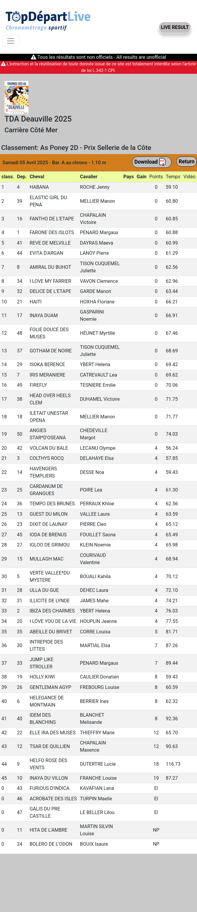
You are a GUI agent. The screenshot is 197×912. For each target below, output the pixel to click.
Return (187, 162)
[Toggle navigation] (10, 41)
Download (150, 162)
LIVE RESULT (175, 27)
